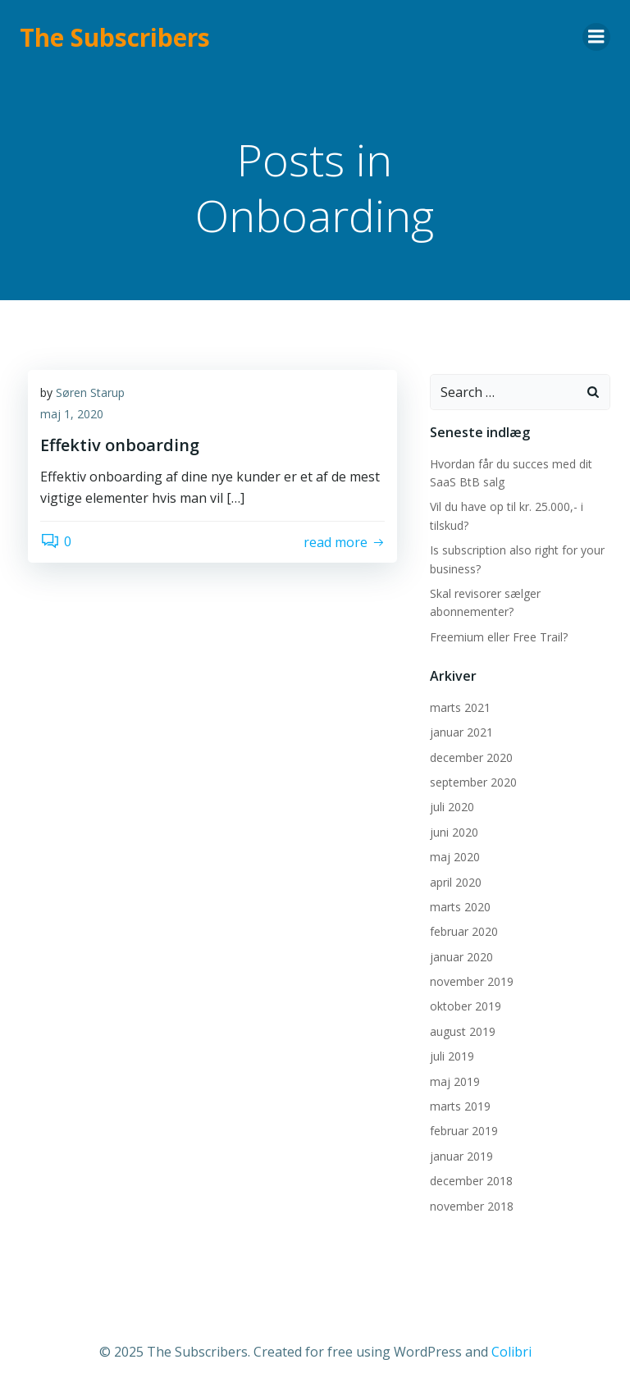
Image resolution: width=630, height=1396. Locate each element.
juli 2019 (452, 1056)
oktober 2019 (465, 1006)
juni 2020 (454, 832)
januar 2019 (461, 1156)
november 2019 (472, 981)
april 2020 (456, 882)
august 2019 (462, 1031)
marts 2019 (460, 1106)
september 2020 (473, 782)
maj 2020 (455, 857)
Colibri (511, 1352)
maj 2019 (455, 1081)
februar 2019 (464, 1130)
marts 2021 (460, 707)
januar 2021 (461, 732)
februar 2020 (464, 931)
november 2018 (472, 1206)
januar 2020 (461, 957)
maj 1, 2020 (71, 414)
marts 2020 (460, 907)
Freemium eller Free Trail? (499, 637)
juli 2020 (452, 806)
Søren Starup (90, 392)
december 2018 (471, 1180)
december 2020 (471, 757)
